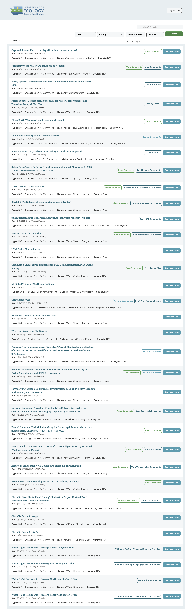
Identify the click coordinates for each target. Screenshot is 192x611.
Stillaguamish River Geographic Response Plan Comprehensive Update (50, 217)
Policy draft (153, 104)
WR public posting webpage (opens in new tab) (138, 549)
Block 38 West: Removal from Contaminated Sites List (41, 201)
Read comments (126, 170)
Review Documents (151, 137)
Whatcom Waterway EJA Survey (29, 331)
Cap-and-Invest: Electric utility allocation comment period (44, 50)
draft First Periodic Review (148, 301)
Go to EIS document (151, 500)
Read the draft (153, 85)
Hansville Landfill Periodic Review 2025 (33, 315)
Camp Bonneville (20, 299)
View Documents (153, 449)
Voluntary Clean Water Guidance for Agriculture (38, 65)
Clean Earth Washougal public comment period (37, 119)
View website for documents (147, 235)
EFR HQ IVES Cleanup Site (26, 233)
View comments (153, 51)
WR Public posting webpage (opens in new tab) (138, 596)
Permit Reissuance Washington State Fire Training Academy (45, 481)
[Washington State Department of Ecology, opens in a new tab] (27, 10)
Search (174, 34)
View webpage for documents (146, 203)
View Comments (134, 67)
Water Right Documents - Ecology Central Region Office (42, 547)
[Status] (135, 34)
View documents (153, 67)
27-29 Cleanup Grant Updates (27, 186)
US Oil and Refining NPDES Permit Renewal (35, 135)
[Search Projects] (140, 27)
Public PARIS (153, 153)
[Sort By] (139, 41)
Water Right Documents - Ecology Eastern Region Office (42, 563)
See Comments (131, 373)
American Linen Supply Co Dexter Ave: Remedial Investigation (46, 465)
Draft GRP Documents (150, 219)
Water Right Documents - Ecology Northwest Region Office (44, 579)
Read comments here (128, 500)
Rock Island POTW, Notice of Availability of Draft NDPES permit (47, 151)
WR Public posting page (149, 580)
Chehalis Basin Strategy (24, 516)
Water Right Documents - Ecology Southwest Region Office (44, 594)
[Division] (155, 34)
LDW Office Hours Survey (25, 249)
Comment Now (172, 51)
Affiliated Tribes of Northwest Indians (32, 284)
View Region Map (153, 268)
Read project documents (149, 170)
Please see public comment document (142, 188)
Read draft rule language (148, 411)
